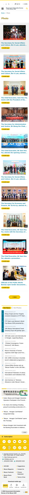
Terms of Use (21, 477)
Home (3, 13)
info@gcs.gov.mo (9, 459)
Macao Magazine (9, 469)
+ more (24, 432)
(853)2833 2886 (8, 461)
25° (18, 4)
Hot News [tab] (6, 308)
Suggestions (21, 466)
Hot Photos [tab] (17, 308)
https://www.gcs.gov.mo (10, 457)
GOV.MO (6, 466)
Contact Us (20, 469)
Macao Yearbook (9, 472)
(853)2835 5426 (20, 461)
